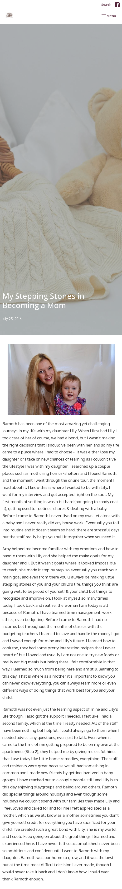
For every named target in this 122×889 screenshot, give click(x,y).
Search (106, 4)
